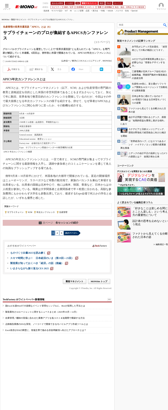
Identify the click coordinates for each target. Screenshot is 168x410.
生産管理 (63, 212)
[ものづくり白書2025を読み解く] (30, 252)
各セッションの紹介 (58, 222)
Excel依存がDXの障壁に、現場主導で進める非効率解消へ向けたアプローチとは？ (45, 330)
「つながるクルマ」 (126, 185)
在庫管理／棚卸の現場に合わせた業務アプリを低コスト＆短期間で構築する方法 (45, 318)
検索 (165, 25)
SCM (30, 212)
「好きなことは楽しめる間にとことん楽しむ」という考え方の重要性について (150, 211)
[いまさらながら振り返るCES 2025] (31, 268)
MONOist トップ (99, 281)
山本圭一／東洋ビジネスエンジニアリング (81, 61)
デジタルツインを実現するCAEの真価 (134, 171)
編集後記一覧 (162, 244)
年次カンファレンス (45, 212)
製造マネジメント (18, 19)
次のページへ (71, 233)
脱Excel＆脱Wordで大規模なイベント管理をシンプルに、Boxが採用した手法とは (45, 305)
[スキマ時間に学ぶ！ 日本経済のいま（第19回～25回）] (44, 258)
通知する (39, 69)
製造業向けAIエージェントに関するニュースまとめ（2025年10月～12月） (41, 312)
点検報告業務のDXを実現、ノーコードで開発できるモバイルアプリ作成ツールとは (46, 324)
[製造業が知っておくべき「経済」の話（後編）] (39, 263)
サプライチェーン (15, 212)
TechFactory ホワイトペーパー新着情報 (23, 299)
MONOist (5, 19)
